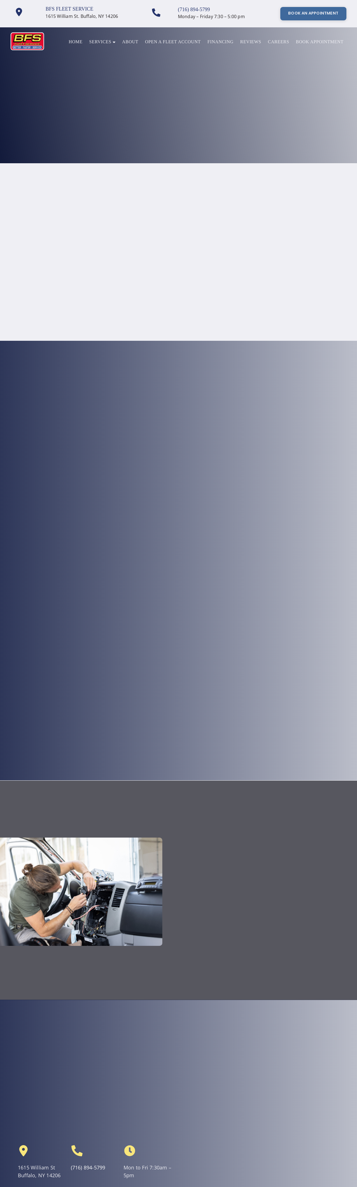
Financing (220, 41)
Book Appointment (320, 41)
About (130, 41)
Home (76, 41)
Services (102, 41)
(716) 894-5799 (194, 9)
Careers (278, 41)
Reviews (250, 41)
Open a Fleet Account (173, 41)
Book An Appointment (313, 13)
